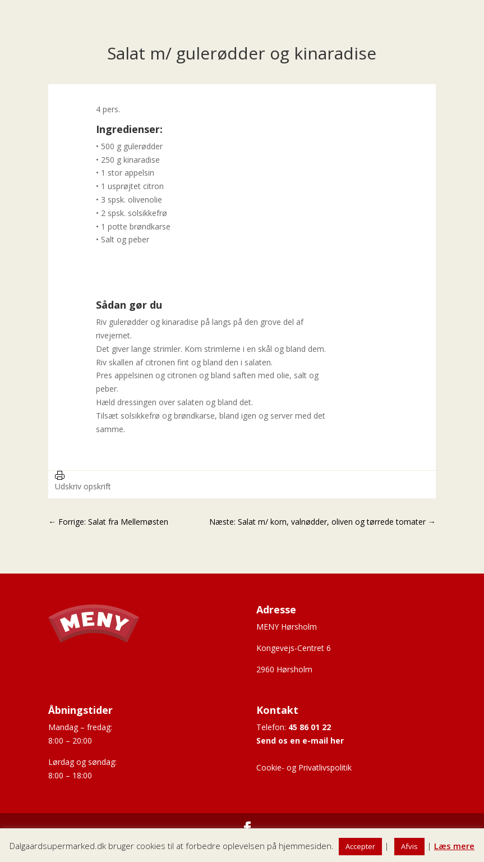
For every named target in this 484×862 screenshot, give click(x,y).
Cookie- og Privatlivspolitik (304, 767)
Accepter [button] (360, 846)
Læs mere (454, 845)
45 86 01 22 (309, 727)
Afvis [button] (409, 846)
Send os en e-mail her (300, 740)
